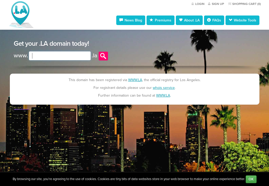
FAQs (214, 20)
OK (251, 179)
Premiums (160, 20)
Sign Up (218, 4)
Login (200, 4)
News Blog (130, 20)
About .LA (189, 20)
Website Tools (242, 20)
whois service (164, 88)
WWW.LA (135, 80)
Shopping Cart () (246, 4)
